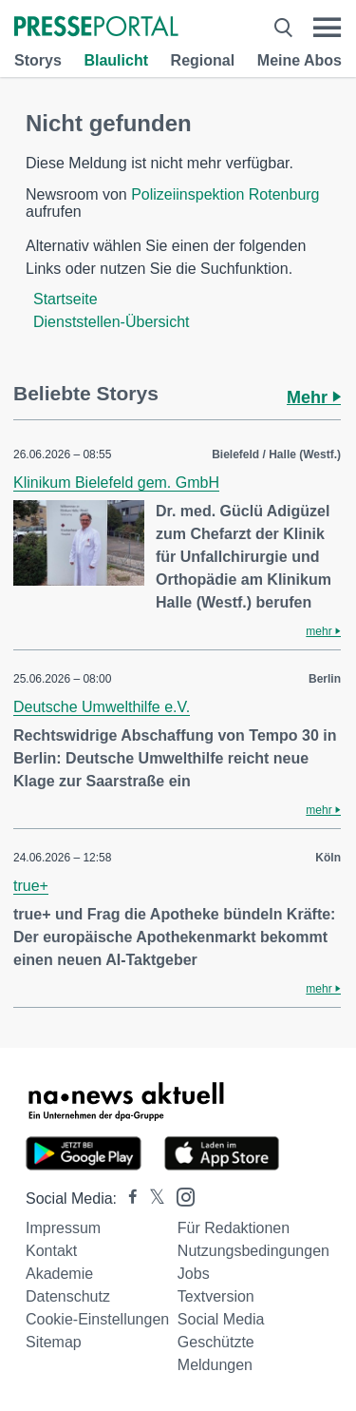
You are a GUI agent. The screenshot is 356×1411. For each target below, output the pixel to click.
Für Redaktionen (234, 1228)
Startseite (65, 299)
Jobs (194, 1274)
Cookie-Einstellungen (97, 1319)
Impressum (63, 1228)
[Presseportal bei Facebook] (127, 1198)
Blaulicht (116, 60)
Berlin (325, 679)
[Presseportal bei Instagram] (180, 1196)
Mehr (314, 397)
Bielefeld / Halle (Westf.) (276, 454)
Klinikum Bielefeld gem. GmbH (116, 482)
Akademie (59, 1274)
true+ (30, 886)
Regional (203, 60)
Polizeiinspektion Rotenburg (225, 194)
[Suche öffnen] (283, 27)
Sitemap (54, 1342)
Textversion (216, 1296)
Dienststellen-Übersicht (111, 322)
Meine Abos (299, 60)
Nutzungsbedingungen (253, 1251)
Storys (38, 60)
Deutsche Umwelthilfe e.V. (101, 707)
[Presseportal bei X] (151, 1198)
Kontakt (51, 1251)
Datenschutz (68, 1296)
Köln (328, 857)
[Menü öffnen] (327, 27)
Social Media (221, 1319)
